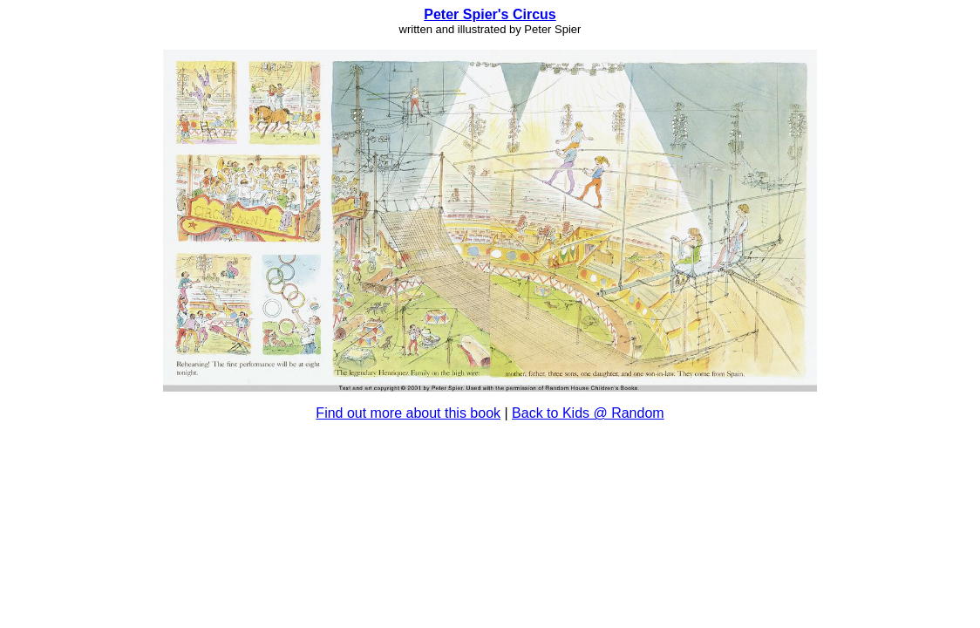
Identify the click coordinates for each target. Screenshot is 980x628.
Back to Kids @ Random (588, 413)
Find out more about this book (408, 413)
